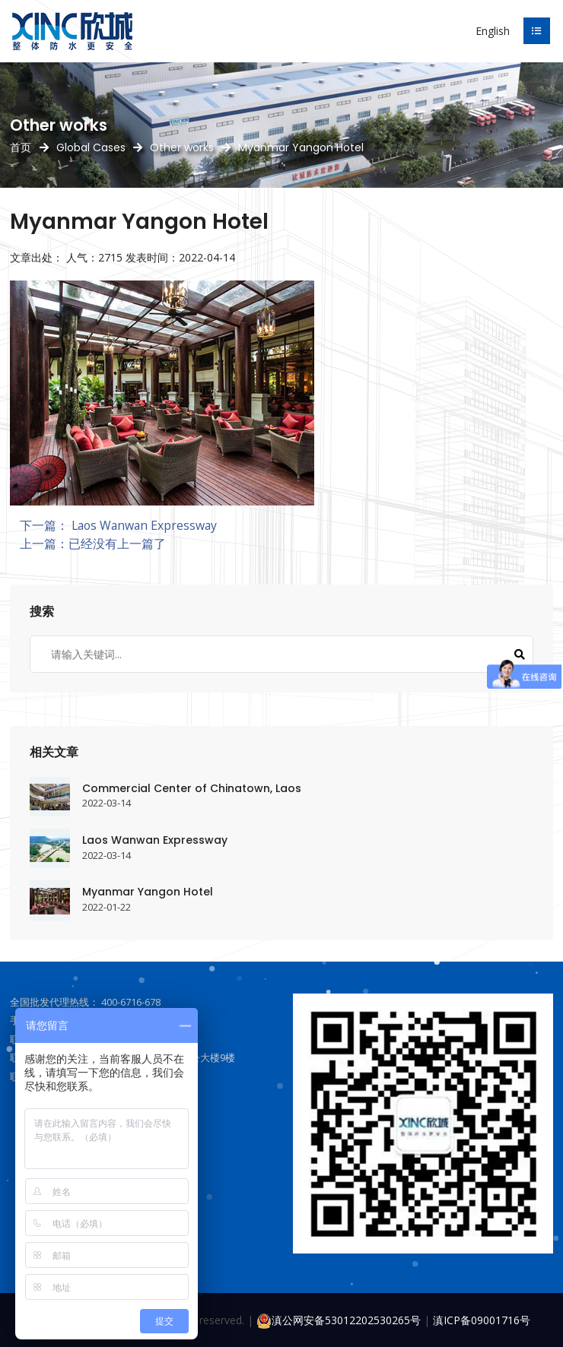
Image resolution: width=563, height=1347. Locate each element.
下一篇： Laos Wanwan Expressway (118, 525)
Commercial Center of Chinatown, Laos (191, 788)
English (493, 31)
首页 (20, 147)
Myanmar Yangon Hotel (147, 891)
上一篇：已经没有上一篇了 (93, 543)
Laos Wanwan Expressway (154, 840)
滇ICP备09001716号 (481, 1320)
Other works (182, 147)
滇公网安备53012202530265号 (338, 1320)
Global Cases (91, 147)
